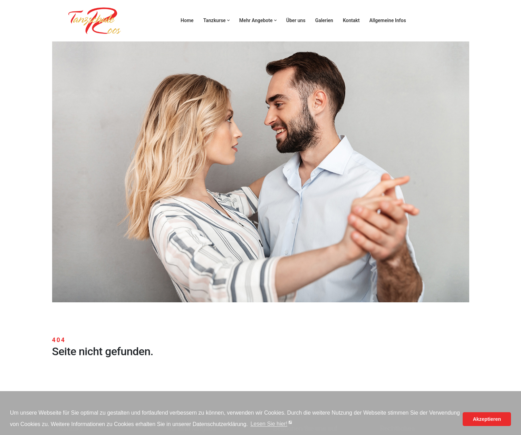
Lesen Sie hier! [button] (268, 424)
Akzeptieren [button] (487, 419)
